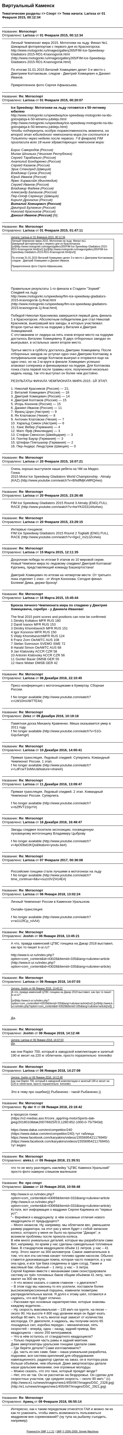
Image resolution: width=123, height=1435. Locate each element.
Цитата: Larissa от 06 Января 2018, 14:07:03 (37, 1040)
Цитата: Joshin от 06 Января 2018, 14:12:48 (37, 1077)
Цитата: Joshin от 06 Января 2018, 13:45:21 (37, 988)
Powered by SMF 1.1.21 (40, 1431)
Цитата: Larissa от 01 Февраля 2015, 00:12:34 (38, 237)
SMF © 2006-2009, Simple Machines (77, 1431)
